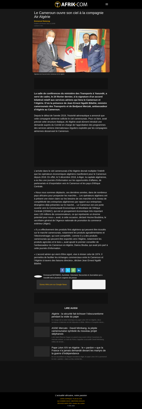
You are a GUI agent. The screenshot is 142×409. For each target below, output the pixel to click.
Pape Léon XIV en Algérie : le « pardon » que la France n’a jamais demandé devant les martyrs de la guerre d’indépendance (79, 350)
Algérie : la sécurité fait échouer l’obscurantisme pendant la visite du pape (77, 315)
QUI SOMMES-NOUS (63, 401)
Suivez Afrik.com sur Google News (53, 284)
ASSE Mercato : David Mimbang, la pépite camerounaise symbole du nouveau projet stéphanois (74, 331)
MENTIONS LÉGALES (78, 401)
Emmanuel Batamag (42, 21)
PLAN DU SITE (77, 399)
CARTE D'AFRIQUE (66, 399)
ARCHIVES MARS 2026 (64, 403)
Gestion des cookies (79, 403)
